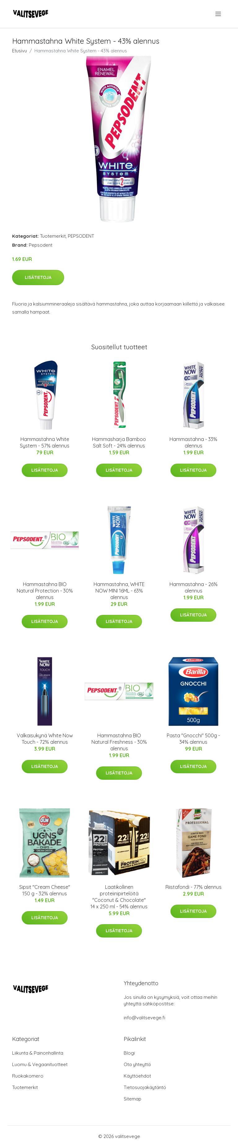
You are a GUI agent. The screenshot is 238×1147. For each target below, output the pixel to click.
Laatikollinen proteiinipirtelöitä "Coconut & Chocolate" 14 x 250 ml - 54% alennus (119, 897)
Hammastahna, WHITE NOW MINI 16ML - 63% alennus (119, 590)
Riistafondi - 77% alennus (193, 887)
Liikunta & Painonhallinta (37, 1053)
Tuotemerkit (53, 236)
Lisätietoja (38, 277)
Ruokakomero (27, 1076)
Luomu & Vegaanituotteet (40, 1064)
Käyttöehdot (137, 1076)
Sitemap (132, 1099)
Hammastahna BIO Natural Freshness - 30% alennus (119, 742)
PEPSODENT (81, 236)
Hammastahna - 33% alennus (193, 442)
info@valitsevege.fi (144, 1018)
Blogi (129, 1053)
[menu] (218, 14)
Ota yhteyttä (137, 1064)
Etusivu (19, 51)
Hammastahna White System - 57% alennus (44, 442)
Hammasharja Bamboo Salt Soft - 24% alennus (119, 442)
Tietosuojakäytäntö (145, 1087)
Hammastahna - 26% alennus (194, 587)
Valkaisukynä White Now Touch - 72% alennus (45, 738)
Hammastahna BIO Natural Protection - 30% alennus (45, 590)
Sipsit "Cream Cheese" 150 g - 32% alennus (44, 890)
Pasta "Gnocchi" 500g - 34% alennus (193, 738)
